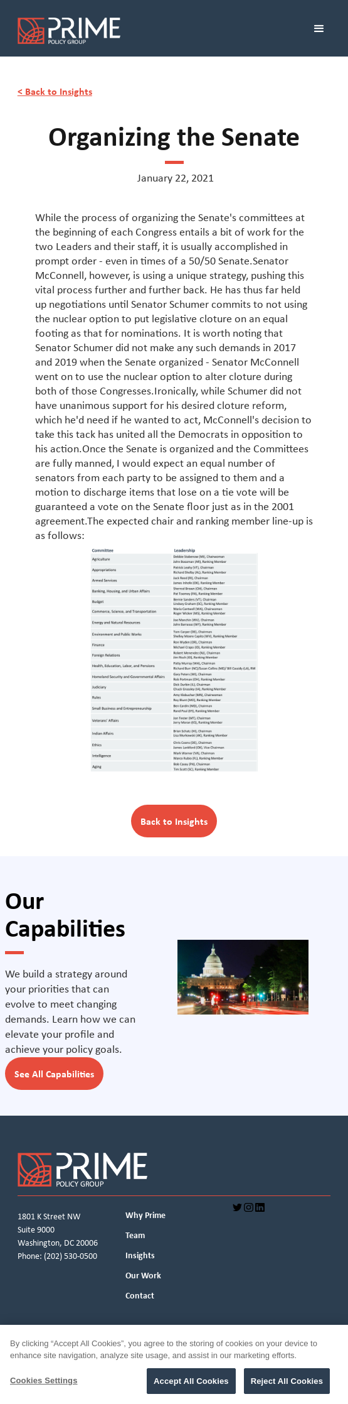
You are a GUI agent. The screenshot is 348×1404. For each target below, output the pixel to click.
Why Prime (145, 1215)
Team (135, 1235)
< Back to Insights (55, 91)
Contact (139, 1295)
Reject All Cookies (287, 1385)
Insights (140, 1255)
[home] (150, 33)
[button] (324, 33)
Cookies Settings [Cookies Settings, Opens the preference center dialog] (44, 1385)
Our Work (143, 1275)
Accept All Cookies (191, 1385)
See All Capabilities (54, 1073)
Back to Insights (174, 821)
